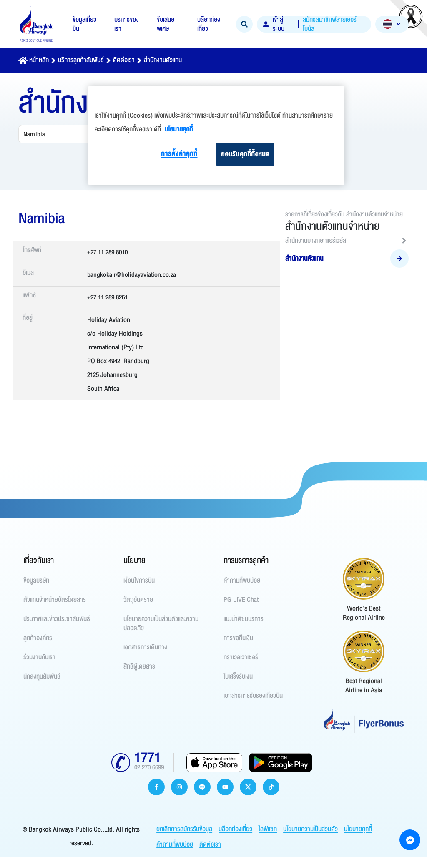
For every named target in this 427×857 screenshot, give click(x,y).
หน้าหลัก (39, 60)
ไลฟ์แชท (268, 829)
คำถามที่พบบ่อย (174, 844)
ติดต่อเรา (124, 60)
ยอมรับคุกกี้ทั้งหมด (245, 154)
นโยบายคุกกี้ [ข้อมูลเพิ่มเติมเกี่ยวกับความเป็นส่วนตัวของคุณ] (179, 129)
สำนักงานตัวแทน (163, 60)
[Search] (244, 24)
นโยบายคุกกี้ (358, 829)
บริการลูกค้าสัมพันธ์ (81, 60)
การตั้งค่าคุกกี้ (179, 154)
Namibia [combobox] (34, 134)
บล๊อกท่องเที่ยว (235, 829)
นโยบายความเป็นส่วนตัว (310, 829)
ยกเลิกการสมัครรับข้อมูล (184, 829)
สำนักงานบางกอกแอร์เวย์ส (347, 240)
